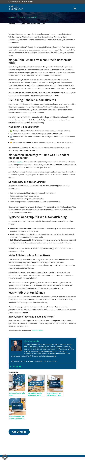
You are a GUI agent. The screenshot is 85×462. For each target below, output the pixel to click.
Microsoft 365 (32, 17)
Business (21, 17)
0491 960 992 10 (15, 2)
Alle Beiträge (19, 431)
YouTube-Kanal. (38, 330)
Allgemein (12, 17)
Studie (19, 162)
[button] (5, 457)
